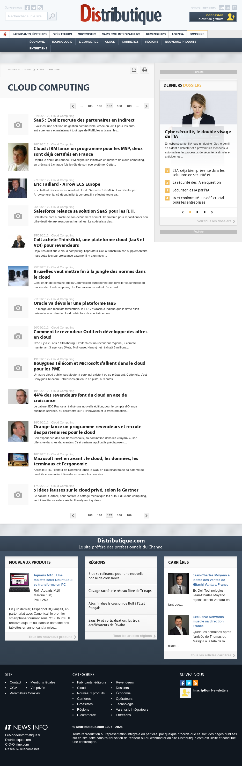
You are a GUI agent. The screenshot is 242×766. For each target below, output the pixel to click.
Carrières (130, 41)
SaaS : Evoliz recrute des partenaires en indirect (84, 120)
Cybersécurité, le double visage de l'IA (198, 134)
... (81, 106)
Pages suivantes (146, 106)
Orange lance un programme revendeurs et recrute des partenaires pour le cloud (88, 429)
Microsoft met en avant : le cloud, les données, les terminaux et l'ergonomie (86, 461)
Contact (15, 682)
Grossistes (87, 34)
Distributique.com (18, 740)
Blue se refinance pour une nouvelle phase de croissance (116, 576)
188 (119, 106)
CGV (13, 688)
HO (5, 34)
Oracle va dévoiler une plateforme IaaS (75, 303)
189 (129, 106)
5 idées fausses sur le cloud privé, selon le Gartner (86, 490)
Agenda (178, 34)
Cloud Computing (48, 69)
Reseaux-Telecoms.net (22, 749)
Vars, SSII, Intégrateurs (121, 34)
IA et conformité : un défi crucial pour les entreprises (198, 200)
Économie (37, 41)
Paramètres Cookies (25, 693)
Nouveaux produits (91, 693)
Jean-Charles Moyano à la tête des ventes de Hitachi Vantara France (211, 579)
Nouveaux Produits (180, 41)
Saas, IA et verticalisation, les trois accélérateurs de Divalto (114, 623)
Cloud (110, 41)
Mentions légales (43, 682)
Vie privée (38, 688)
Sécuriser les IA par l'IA (191, 190)
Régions (151, 41)
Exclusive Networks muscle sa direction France (208, 621)
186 (99, 106)
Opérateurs (62, 34)
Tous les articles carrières (211, 655)
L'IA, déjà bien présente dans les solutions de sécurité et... (199, 172)
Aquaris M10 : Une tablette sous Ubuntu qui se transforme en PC (53, 579)
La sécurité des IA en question (197, 182)
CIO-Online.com (17, 744)
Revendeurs (156, 34)
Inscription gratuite (210, 17)
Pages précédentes (73, 106)
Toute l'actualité (19, 69)
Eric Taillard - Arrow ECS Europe (67, 184)
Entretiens (38, 48)
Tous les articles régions (132, 636)
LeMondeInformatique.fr (22, 735)
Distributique (121, 15)
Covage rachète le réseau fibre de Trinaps (120, 591)
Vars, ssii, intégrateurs (132, 709)
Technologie (62, 41)
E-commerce (89, 41)
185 (89, 106)
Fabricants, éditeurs (30, 34)
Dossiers (197, 34)
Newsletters (210, 690)
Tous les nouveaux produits (50, 637)
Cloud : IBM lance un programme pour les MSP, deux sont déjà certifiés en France (88, 151)
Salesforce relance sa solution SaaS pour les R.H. (84, 211)
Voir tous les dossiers (214, 221)
